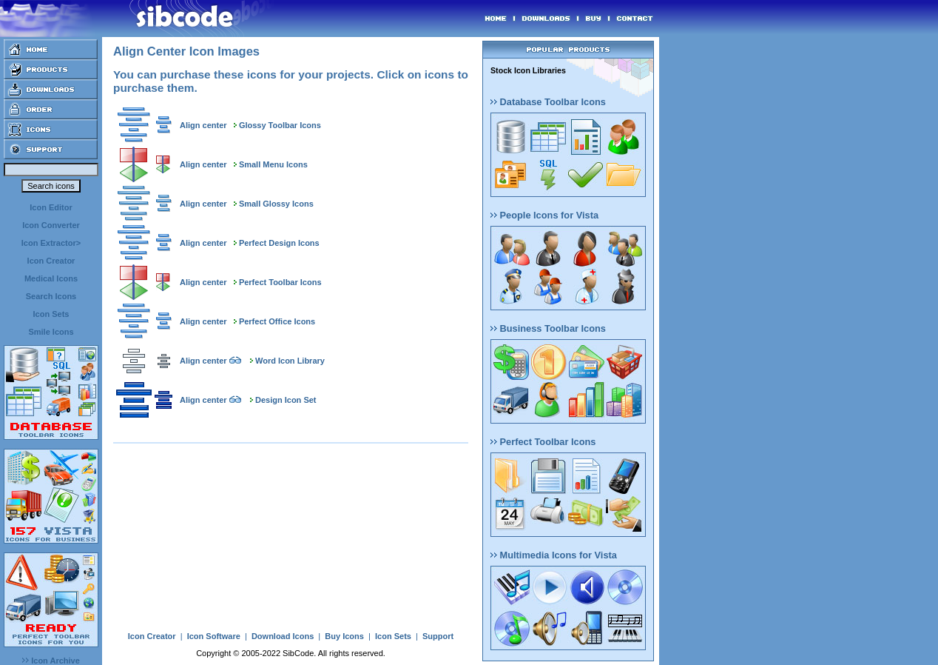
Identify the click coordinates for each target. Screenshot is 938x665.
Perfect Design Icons (279, 242)
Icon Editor (51, 207)
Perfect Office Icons (277, 321)
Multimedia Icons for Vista (553, 555)
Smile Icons (50, 331)
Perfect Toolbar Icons (280, 282)
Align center (203, 125)
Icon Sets (51, 314)
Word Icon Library (290, 360)
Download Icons (283, 636)
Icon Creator (51, 260)
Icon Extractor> (51, 242)
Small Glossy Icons (276, 203)
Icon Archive (51, 660)
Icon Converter (51, 225)
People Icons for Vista (544, 215)
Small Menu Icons (273, 164)
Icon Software (213, 636)
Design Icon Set (286, 399)
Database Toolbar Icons (548, 101)
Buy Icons (344, 636)
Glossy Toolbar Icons (280, 125)
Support (437, 636)
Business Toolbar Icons (548, 328)
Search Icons (51, 296)
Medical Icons (51, 278)
